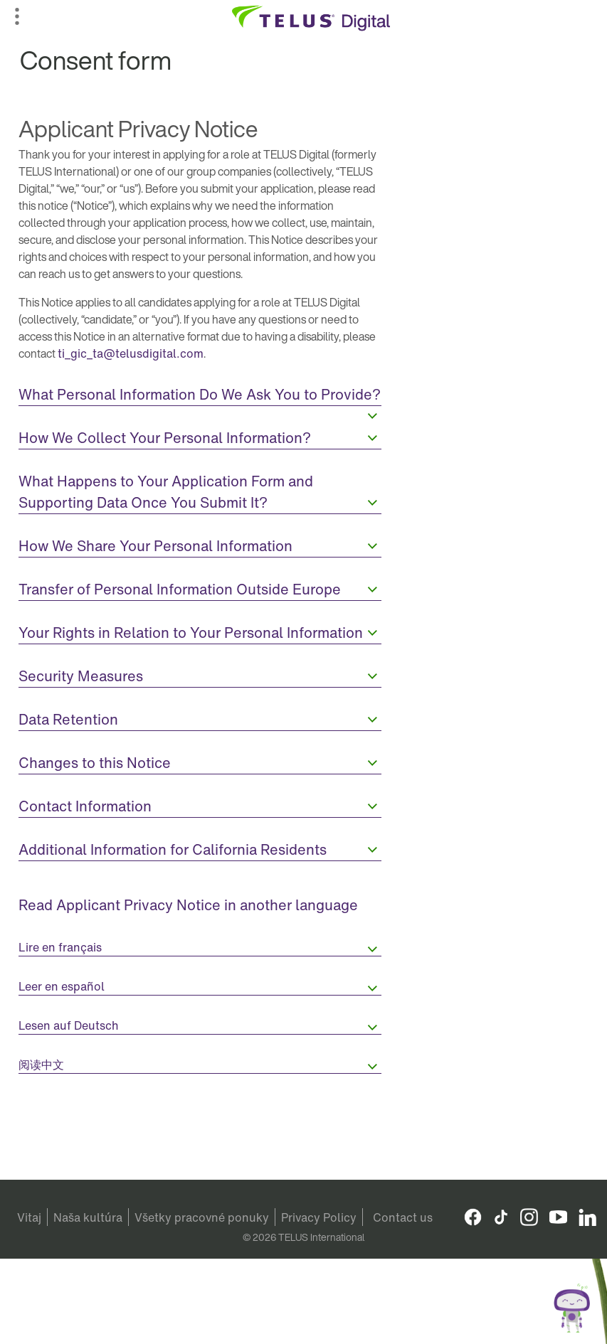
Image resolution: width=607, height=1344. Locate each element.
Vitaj (29, 1217)
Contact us (403, 1217)
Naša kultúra (87, 1217)
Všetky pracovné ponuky (201, 1217)
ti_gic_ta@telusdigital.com (131, 353)
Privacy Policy (319, 1217)
